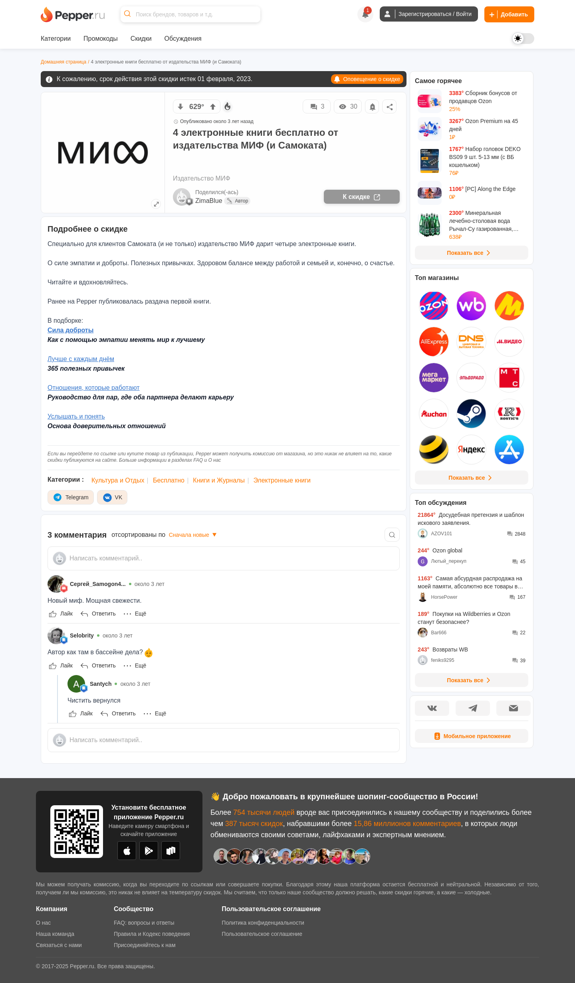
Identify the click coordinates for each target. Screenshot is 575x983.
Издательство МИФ (201, 178)
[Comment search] (392, 535)
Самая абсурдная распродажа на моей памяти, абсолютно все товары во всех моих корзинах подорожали (470, 582)
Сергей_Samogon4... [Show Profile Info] (98, 584)
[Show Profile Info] (56, 584)
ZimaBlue (208, 200)
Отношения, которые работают (94, 387)
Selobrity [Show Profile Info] (82, 635)
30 (347, 106)
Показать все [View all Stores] (471, 478)
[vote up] (213, 107)
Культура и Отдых (117, 480)
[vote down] (180, 107)
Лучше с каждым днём (81, 358)
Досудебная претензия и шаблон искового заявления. (471, 519)
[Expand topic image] (156, 204)
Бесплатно (168, 480)
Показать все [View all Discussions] (470, 680)
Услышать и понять (76, 416)
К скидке (362, 197)
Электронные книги (282, 480)
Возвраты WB (443, 649)
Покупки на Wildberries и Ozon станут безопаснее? (464, 618)
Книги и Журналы (219, 480)
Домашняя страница (63, 62)
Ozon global (440, 550)
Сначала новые (193, 534)
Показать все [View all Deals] (470, 253)
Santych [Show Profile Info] (100, 684)
